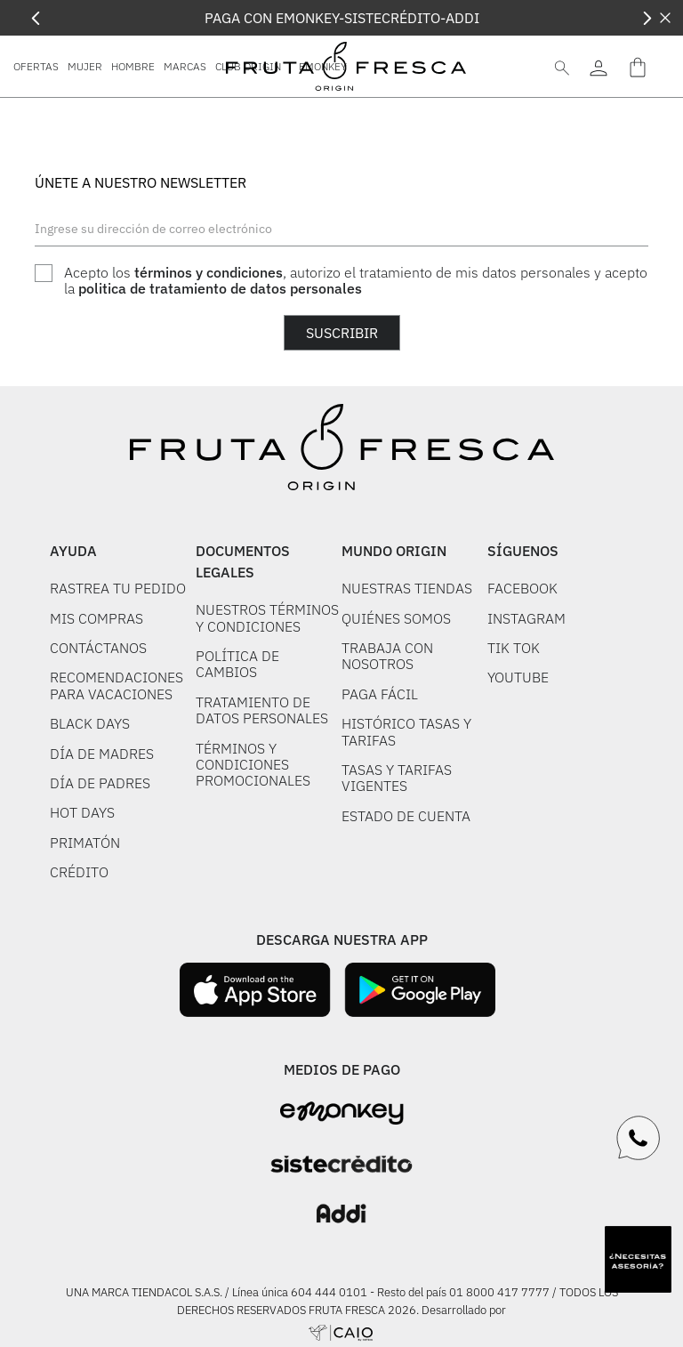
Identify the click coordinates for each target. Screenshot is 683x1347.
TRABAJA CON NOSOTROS (387, 620)
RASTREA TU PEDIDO (118, 552)
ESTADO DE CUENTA (406, 780)
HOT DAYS (82, 777)
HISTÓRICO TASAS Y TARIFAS (406, 696)
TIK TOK (513, 612)
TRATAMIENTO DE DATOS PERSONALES (262, 674)
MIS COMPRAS (96, 583)
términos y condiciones (208, 237)
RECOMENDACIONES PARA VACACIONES (116, 649)
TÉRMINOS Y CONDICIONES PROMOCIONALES (253, 729)
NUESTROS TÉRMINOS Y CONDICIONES (267, 582)
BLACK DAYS (90, 688)
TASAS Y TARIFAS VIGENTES (397, 742)
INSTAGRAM (526, 583)
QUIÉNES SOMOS (396, 583)
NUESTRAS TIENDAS (407, 552)
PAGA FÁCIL (380, 658)
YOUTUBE (518, 641)
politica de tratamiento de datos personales (220, 253)
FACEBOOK (522, 552)
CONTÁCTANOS (98, 612)
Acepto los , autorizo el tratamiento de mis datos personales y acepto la (355, 245)
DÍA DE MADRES (102, 718)
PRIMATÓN (85, 807)
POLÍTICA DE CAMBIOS (237, 628)
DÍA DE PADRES (100, 747)
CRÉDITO (79, 836)
